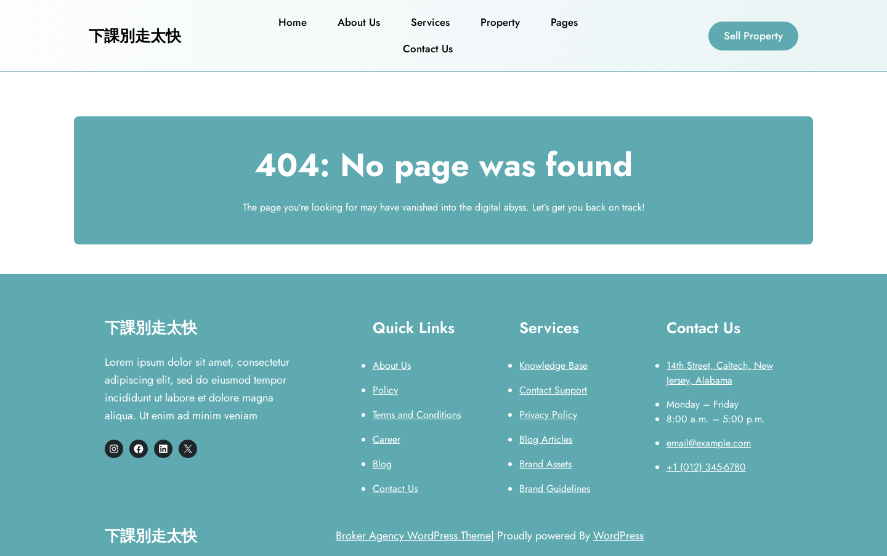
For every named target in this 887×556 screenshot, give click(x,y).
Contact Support (553, 390)
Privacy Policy (548, 415)
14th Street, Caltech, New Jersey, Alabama (719, 372)
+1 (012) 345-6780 (706, 467)
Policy (385, 390)
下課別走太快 (135, 36)
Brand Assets (545, 464)
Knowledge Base (553, 365)
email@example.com (708, 443)
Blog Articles (545, 439)
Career (386, 439)
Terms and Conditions (417, 415)
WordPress (618, 536)
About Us (392, 365)
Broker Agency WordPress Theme (413, 536)
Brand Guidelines (554, 488)
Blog (382, 464)
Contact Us (395, 488)
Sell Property (753, 35)
